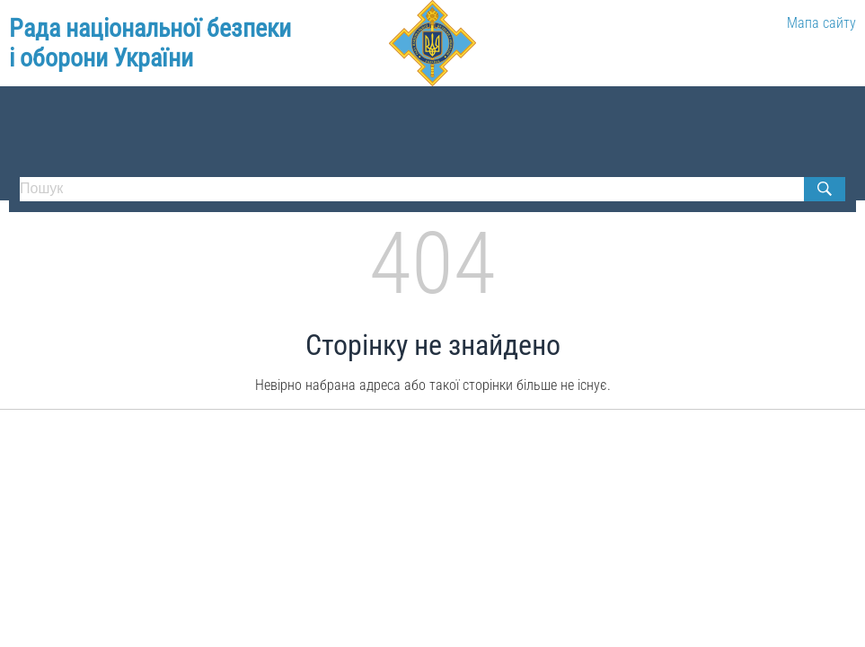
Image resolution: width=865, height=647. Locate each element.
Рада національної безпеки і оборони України (150, 43)
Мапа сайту (821, 22)
